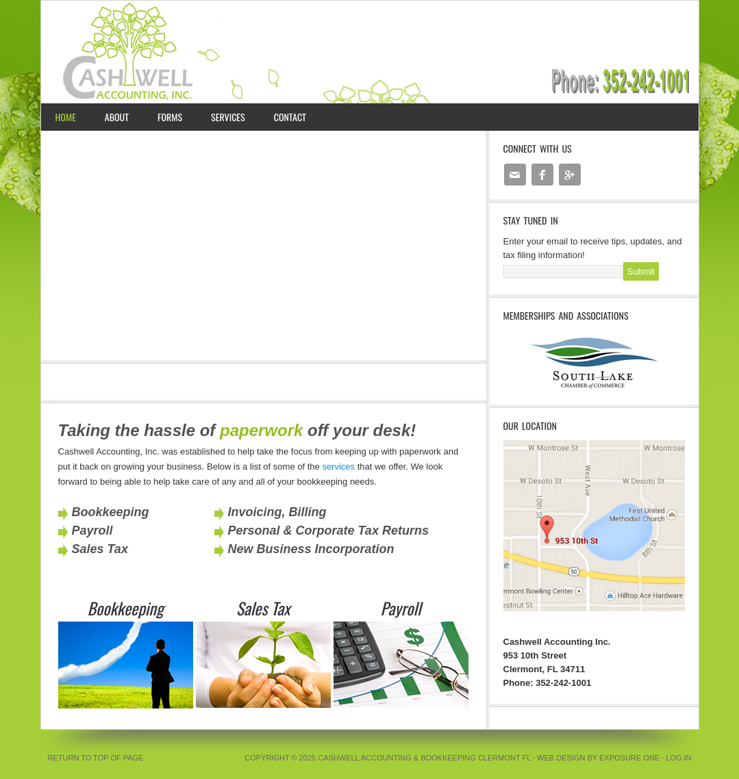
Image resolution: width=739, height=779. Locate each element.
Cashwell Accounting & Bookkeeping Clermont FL (424, 758)
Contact (290, 117)
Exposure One (629, 758)
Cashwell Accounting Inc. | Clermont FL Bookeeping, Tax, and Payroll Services (370, 52)
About (117, 117)
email (514, 169)
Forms (170, 117)
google (569, 169)
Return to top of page (96, 758)
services (338, 466)
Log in (678, 758)
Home (65, 117)
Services (228, 117)
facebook (542, 169)
